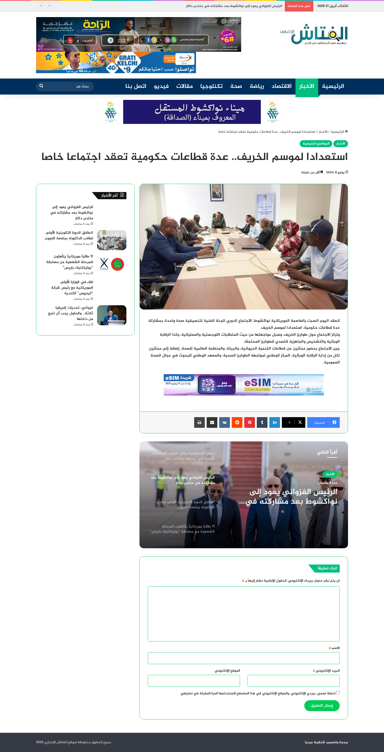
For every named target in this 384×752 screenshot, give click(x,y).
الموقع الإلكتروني (227, 671)
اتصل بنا (135, 86)
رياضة (257, 86)
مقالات (184, 86)
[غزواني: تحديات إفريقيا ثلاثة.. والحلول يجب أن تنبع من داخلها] (111, 315)
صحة (236, 86)
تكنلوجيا (211, 86)
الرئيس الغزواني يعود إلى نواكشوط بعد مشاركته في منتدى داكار (291, 497)
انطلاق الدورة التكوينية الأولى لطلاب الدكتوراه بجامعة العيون (69, 235)
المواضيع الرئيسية (316, 144)
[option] (243, 494)
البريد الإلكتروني (326, 671)
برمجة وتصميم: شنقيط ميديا (326, 742)
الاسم (334, 648)
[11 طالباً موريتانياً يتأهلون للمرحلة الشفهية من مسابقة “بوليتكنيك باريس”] (111, 264)
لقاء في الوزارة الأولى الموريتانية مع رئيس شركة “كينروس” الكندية (72, 287)
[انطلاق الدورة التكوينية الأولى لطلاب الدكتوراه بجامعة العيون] (111, 240)
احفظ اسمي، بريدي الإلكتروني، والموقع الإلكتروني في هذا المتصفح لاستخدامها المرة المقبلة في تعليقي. (257, 693)
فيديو (161, 86)
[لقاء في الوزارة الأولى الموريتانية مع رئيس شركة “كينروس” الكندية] (111, 290)
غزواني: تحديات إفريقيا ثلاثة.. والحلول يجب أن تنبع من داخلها (70, 313)
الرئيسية (333, 86)
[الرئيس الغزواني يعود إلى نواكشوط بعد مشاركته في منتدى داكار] (111, 215)
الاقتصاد (281, 86)
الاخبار (306, 86)
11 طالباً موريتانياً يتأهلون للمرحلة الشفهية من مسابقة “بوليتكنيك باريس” (69, 262)
